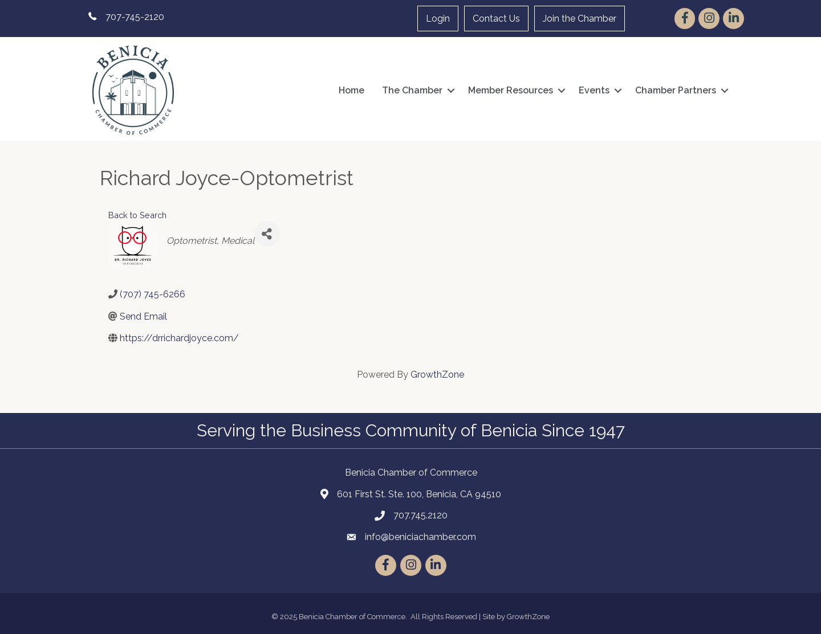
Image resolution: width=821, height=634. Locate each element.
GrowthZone (437, 374)
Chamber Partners (675, 90)
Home (351, 90)
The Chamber (412, 90)
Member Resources (510, 90)
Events (594, 90)
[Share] (267, 234)
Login (438, 18)
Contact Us (496, 18)
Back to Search (137, 215)
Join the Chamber (579, 18)
